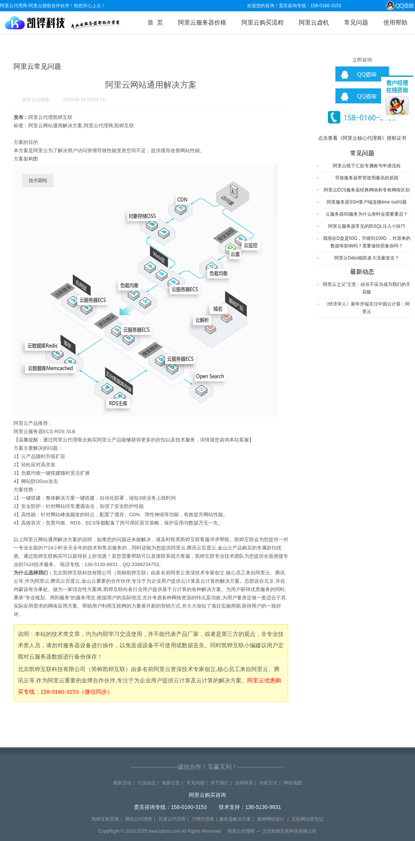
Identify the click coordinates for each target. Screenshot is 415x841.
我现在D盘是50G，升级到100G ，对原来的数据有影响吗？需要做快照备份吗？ (366, 242)
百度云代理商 (172, 819)
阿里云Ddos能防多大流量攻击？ (366, 258)
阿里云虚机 (314, 22)
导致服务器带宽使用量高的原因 (366, 178)
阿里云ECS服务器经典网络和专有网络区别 (367, 190)
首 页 (155, 22)
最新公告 (171, 782)
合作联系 (244, 782)
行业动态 (147, 782)
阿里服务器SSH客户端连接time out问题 (366, 202)
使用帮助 (395, 22)
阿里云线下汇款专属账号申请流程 (367, 165)
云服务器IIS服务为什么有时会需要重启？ (367, 214)
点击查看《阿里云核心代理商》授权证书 (362, 138)
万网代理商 (203, 819)
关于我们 (220, 782)
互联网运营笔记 (307, 819)
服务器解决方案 (235, 819)
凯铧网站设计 (270, 819)
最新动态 (362, 272)
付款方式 (268, 782)
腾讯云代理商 (138, 819)
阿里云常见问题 (37, 66)
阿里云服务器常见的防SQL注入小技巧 (366, 226)
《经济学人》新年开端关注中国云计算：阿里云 (367, 307)
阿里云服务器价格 (202, 22)
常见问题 (356, 22)
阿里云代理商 (35, 99)
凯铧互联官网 (105, 819)
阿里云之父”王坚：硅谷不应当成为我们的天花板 (366, 288)
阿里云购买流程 (262, 22)
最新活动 (122, 782)
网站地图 (293, 782)
